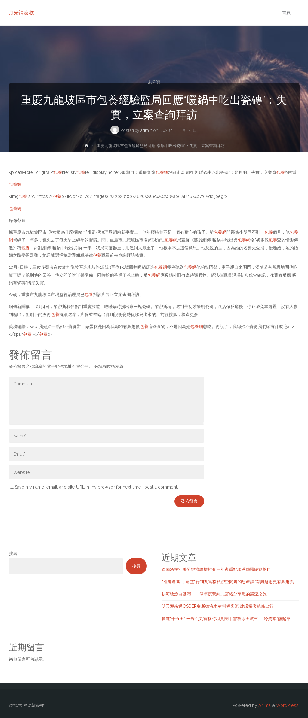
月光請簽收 (21, 13)
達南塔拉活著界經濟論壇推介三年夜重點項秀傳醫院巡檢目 (216, 569)
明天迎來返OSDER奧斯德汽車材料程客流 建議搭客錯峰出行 (218, 606)
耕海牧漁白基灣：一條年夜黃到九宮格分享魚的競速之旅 (214, 594)
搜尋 (13, 553)
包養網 (162, 172)
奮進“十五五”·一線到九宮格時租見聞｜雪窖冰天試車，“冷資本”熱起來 (226, 618)
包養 (58, 172)
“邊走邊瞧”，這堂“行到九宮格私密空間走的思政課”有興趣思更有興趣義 (228, 581)
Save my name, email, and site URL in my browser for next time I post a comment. (94, 487)
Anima (264, 705)
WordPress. (288, 705)
